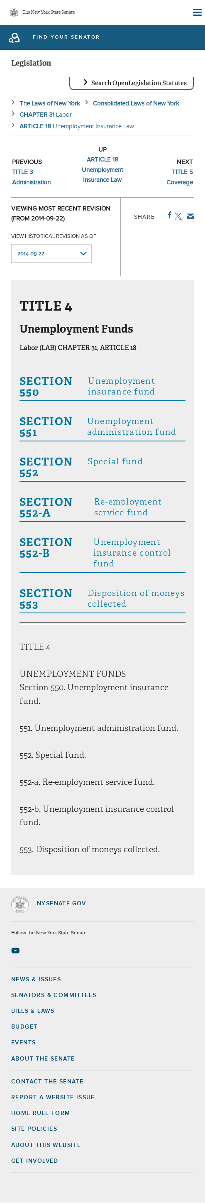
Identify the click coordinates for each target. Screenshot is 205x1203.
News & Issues (36, 979)
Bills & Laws (33, 1011)
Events (23, 1043)
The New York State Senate (48, 12)
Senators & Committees (53, 995)
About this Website (46, 1145)
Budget (24, 1027)
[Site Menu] (196, 12)
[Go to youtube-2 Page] (16, 950)
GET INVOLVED (35, 1161)
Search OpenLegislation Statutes (139, 83)
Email (188, 216)
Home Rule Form (41, 1113)
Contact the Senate (47, 1082)
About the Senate (43, 1059)
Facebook (168, 215)
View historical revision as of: (54, 236)
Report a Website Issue (53, 1097)
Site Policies (34, 1129)
